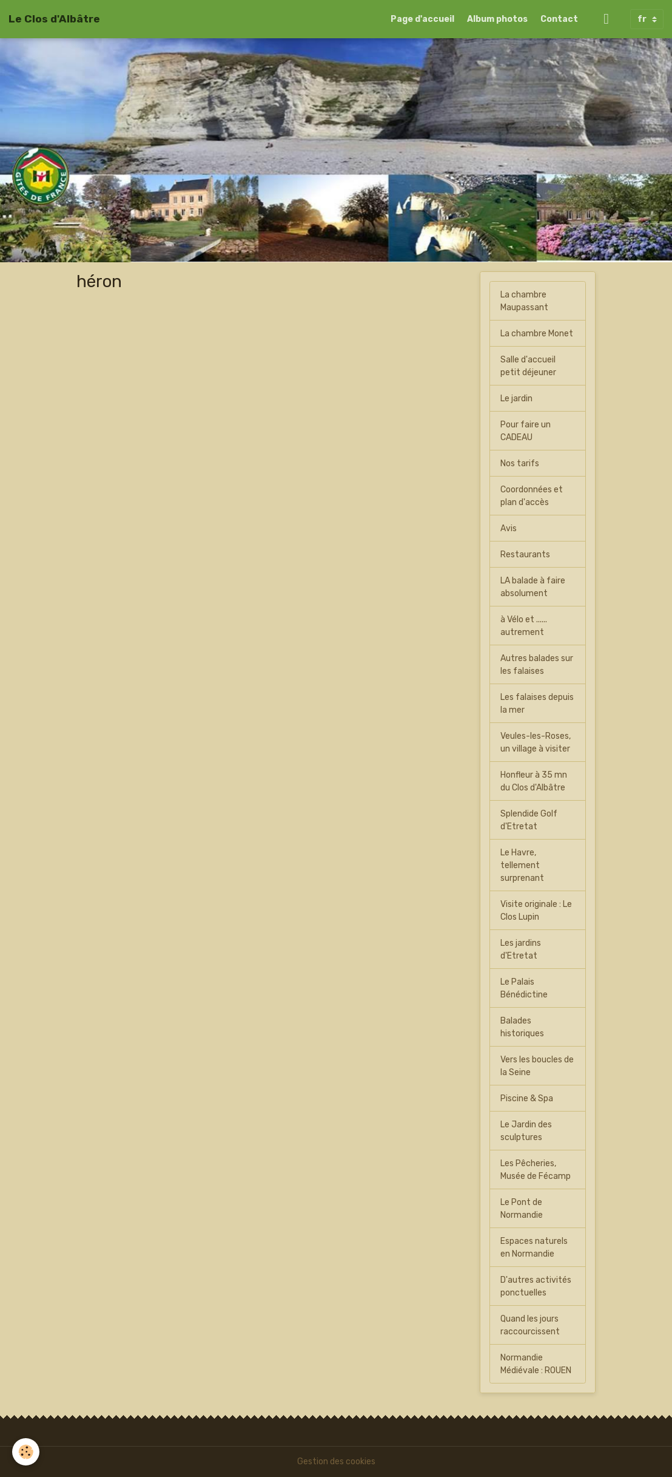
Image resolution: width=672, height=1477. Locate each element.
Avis (508, 528)
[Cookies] (25, 1451)
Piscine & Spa (526, 1098)
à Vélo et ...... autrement (523, 625)
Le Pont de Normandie (521, 1208)
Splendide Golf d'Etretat (528, 820)
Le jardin (516, 398)
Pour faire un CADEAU (525, 431)
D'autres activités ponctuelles (535, 1286)
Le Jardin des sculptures (526, 1131)
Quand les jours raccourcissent (530, 1325)
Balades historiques (522, 1027)
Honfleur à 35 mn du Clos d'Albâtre (533, 781)
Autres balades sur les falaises (536, 664)
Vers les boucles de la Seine (537, 1066)
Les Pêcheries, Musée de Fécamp (535, 1169)
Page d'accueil (422, 19)
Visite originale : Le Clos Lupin (536, 910)
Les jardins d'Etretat (520, 949)
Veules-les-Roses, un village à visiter (535, 742)
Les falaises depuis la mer (537, 703)
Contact (559, 19)
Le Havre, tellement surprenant (522, 865)
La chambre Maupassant (524, 301)
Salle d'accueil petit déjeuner (528, 366)
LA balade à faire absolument (532, 587)
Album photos (497, 19)
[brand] (54, 19)
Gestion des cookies (336, 1461)
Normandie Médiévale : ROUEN (535, 1364)
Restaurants (525, 554)
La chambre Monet (536, 333)
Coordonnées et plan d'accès (531, 496)
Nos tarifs (519, 463)
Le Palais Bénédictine (524, 988)
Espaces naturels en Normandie (534, 1247)
